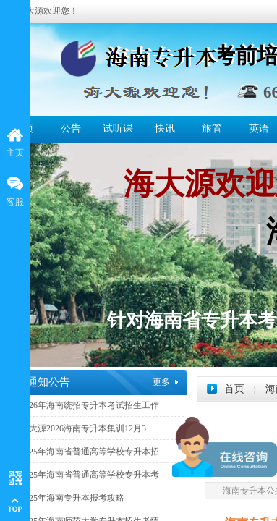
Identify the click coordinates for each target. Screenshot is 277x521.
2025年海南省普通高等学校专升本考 (89, 475)
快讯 (165, 128)
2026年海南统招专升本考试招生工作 (89, 405)
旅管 (212, 128)
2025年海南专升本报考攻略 (72, 498)
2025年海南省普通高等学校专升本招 (89, 451)
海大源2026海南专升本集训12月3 (83, 428)
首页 (234, 389)
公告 (71, 128)
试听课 (118, 128)
